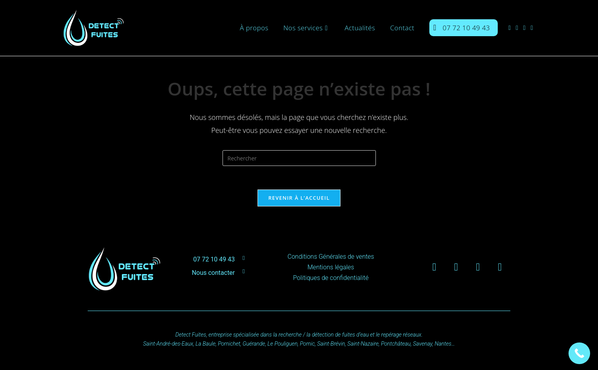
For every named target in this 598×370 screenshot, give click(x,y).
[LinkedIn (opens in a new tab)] (527, 27)
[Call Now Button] (579, 353)
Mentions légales (330, 267)
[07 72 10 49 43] (244, 258)
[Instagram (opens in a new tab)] (519, 27)
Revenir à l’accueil (298, 197)
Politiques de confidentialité (330, 278)
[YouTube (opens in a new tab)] (534, 27)
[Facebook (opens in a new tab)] (512, 27)
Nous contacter (213, 272)
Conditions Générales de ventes (330, 256)
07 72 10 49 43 (214, 259)
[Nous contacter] (244, 271)
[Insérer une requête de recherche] (299, 158)
